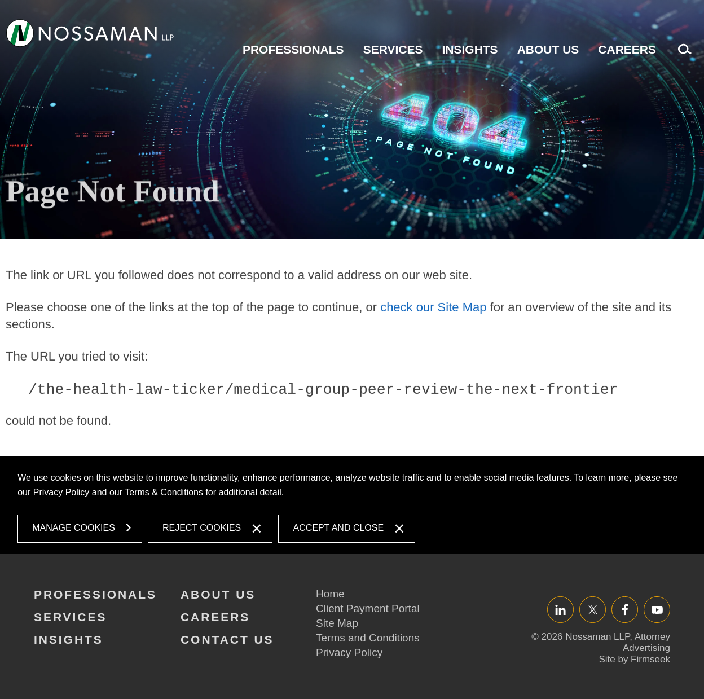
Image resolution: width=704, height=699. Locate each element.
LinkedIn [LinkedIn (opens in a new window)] (560, 609)
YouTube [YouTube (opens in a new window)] (657, 609)
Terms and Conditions (368, 638)
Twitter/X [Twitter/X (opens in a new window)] (592, 609)
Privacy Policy (61, 492)
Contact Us (227, 639)
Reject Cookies (201, 528)
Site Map (337, 623)
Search (682, 55)
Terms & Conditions (164, 492)
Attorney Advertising (646, 642)
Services (393, 49)
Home (330, 594)
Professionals (293, 49)
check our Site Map (433, 338)
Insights (470, 49)
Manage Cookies (73, 528)
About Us (548, 49)
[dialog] (352, 505)
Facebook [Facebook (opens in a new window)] (624, 609)
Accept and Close (338, 528)
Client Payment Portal (368, 608)
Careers (627, 49)
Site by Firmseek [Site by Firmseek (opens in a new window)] (634, 659)
